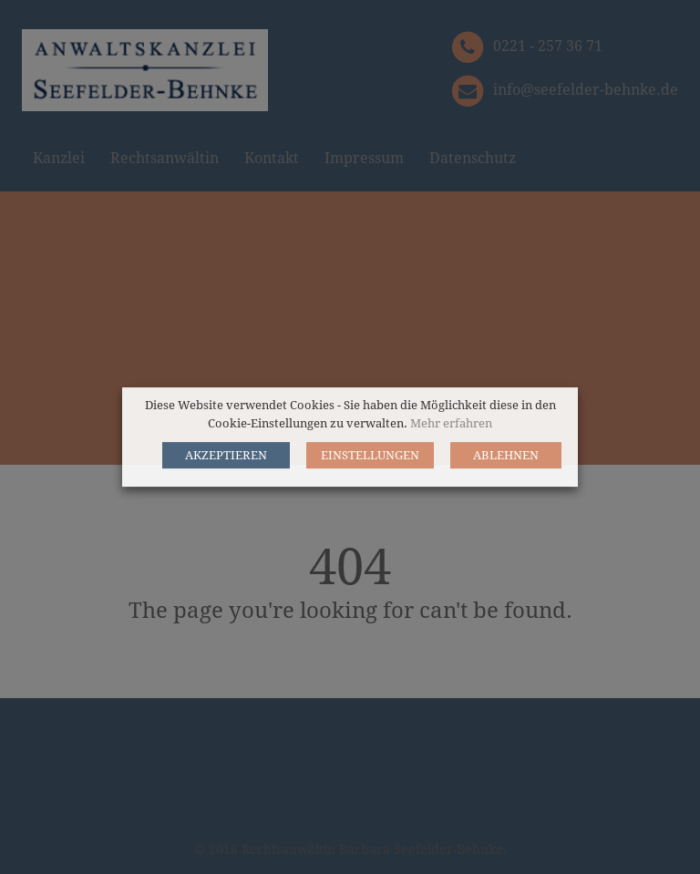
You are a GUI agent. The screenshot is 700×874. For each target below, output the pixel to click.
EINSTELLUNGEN (370, 455)
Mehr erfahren (451, 423)
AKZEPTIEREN (226, 455)
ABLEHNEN (506, 455)
